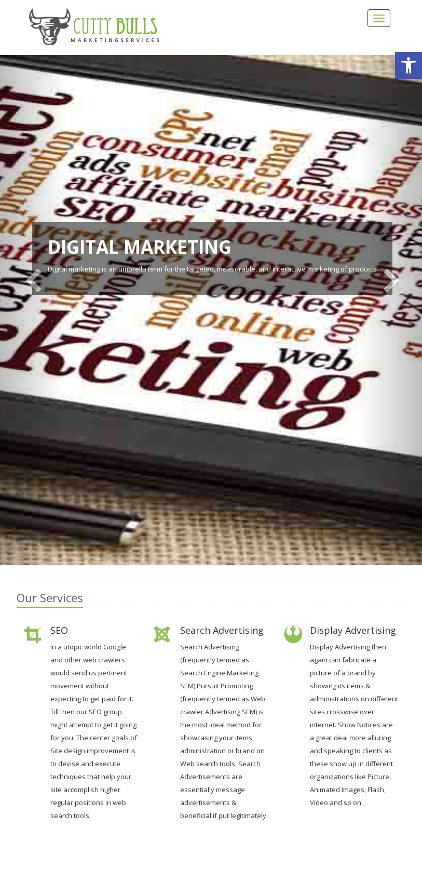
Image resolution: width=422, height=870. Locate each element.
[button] (408, 65)
